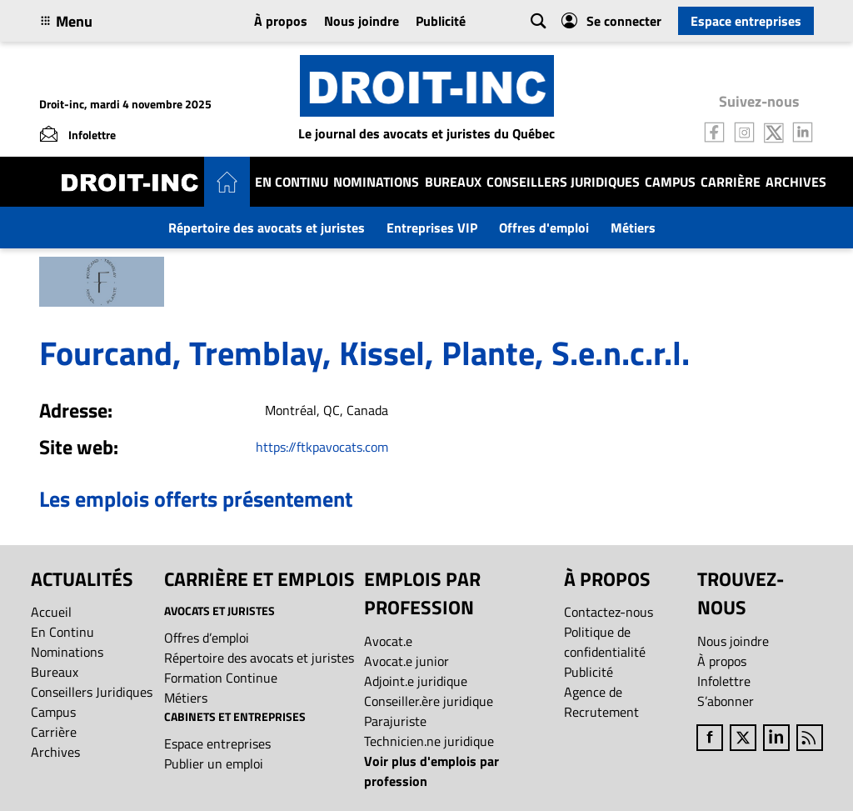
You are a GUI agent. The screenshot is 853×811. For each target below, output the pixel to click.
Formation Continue (220, 678)
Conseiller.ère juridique (428, 701)
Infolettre (724, 681)
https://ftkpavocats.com (322, 447)
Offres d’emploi (206, 638)
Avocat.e (388, 641)
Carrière (731, 182)
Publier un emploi (213, 763)
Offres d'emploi (544, 228)
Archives (796, 182)
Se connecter (611, 21)
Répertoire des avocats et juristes (266, 228)
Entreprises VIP (432, 228)
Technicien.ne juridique (429, 741)
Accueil (51, 612)
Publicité (441, 21)
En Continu (291, 182)
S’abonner (725, 701)
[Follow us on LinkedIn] (803, 131)
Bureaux (453, 182)
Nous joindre (361, 21)
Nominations (376, 182)
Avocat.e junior (406, 661)
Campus (670, 182)
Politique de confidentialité (605, 642)
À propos (280, 21)
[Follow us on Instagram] (745, 131)
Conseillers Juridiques (563, 182)
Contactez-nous (608, 612)
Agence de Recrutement (601, 702)
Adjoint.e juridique (415, 681)
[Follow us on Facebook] (715, 131)
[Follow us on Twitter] (774, 131)
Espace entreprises (746, 21)
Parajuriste (395, 721)
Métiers (633, 228)
